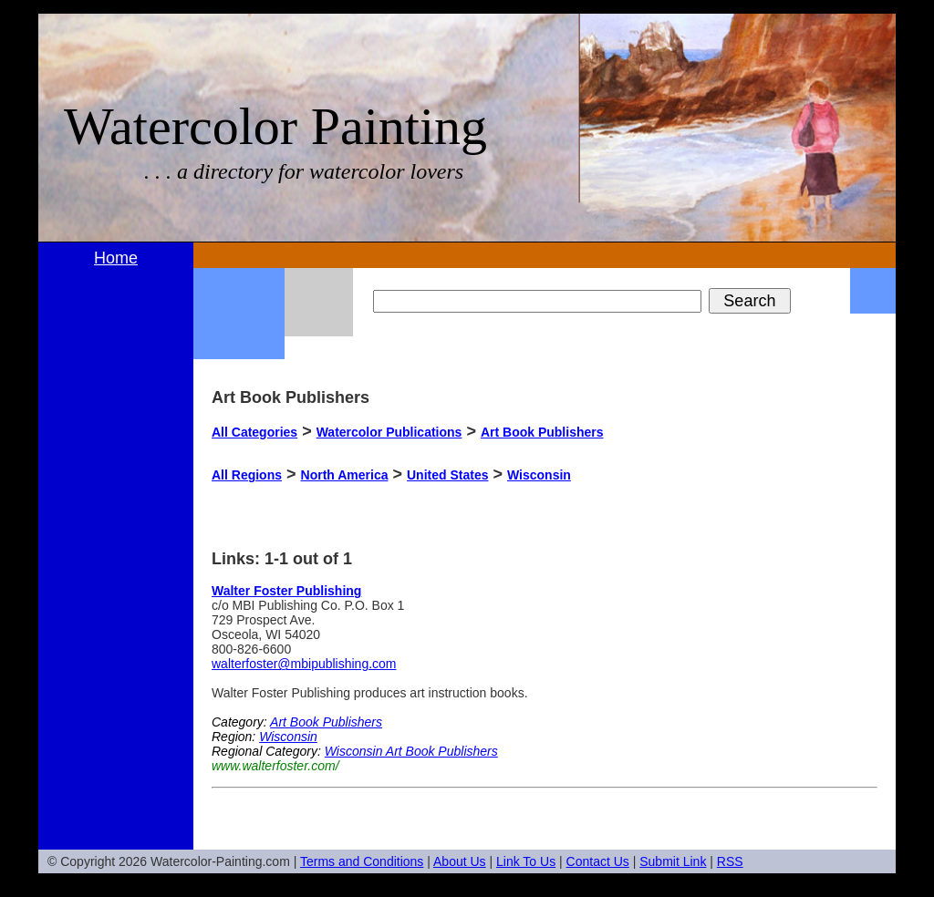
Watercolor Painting (275, 126)
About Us (459, 861)
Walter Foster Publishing (286, 590)
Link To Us (525, 861)
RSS (730, 861)
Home (116, 258)
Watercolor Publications (389, 432)
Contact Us (597, 861)
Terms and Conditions (361, 861)
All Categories (254, 432)
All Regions (247, 475)
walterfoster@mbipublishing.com (304, 663)
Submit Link (672, 861)
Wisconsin (539, 475)
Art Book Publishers (542, 432)
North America (345, 475)
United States (447, 475)
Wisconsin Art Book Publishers (411, 751)
